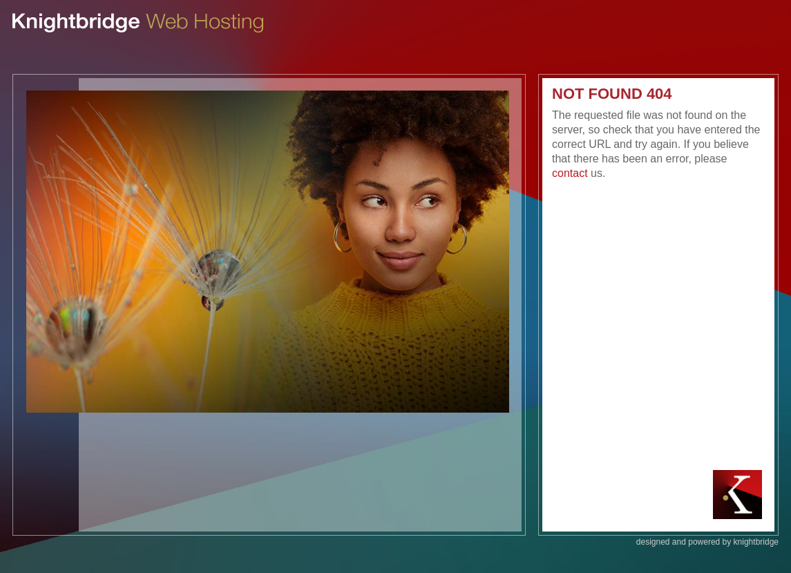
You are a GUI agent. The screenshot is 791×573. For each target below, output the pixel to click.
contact (570, 173)
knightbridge (756, 542)
